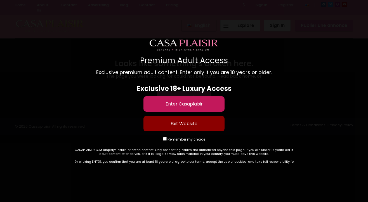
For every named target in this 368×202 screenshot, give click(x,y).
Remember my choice (184, 139)
